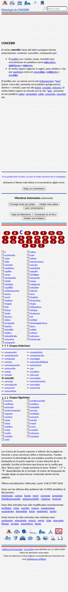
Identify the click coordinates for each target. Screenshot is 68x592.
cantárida (35, 268)
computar (9, 358)
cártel (7, 281)
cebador (34, 287)
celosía (33, 290)
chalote (8, 300)
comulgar (35, 358)
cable (41, 94)
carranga (45, 495)
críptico (8, 426)
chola (16, 508)
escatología (7, 511)
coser (7, 420)
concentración (37, 381)
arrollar (15, 523)
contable (34, 407)
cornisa (8, 417)
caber (21, 94)
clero (32, 326)
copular (8, 413)
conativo (34, 371)
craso (7, 423)
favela (27, 495)
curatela (34, 436)
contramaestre (12, 410)
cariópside (10, 277)
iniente (51, 72)
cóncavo (34, 375)
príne (13, 75)
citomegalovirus (38, 323)
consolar (9, 407)
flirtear (5, 523)
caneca (18, 495)
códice (7, 332)
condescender (37, 400)
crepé (33, 423)
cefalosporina (11, 290)
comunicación (12, 365)
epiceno (56, 87)
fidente (15, 65)
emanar (39, 72)
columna (9, 339)
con (32, 368)
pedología (42, 511)
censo (7, 294)
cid (31, 316)
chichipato (7, 495)
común (8, 362)
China (7, 310)
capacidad (31, 94)
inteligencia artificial (36, 559)
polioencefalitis (30, 499)
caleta (33, 258)
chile (48, 520)
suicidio (25, 508)
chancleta (35, 300)
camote (8, 265)
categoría (35, 284)
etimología (21, 520)
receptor (61, 94)
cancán (34, 265)
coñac (7, 371)
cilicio (7, 320)
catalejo (8, 284)
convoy (34, 410)
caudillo (8, 287)
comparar (9, 342)
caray (7, 274)
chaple (8, 303)
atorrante (58, 520)
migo (28, 65)
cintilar (33, 320)
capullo (34, 271)
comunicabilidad (39, 362)
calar (7, 258)
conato (8, 375)
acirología (57, 495)
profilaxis (6, 508)
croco (33, 426)
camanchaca (36, 261)
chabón (34, 297)
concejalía (35, 378)
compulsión (36, 352)
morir (36, 495)
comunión (9, 368)
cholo (7, 313)
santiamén (7, 520)
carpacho (35, 277)
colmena (34, 336)
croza (7, 430)
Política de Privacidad (12, 549)
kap (50, 90)
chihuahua (35, 307)
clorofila (8, 329)
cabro (33, 252)
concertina (10, 391)
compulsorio (11, 355)
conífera (34, 404)
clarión (8, 326)
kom (57, 81)
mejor (41, 520)
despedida (21, 511)
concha (8, 400)
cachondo (9, 255)
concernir (9, 387)
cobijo (33, 329)
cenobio (46, 87)
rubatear (45, 499)
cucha (7, 433)
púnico (32, 520)
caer (32, 255)
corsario (34, 417)
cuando (34, 430)
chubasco (35, 313)
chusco (8, 316)
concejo (8, 381)
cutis (6, 439)
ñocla (32, 511)
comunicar (35, 365)
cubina (49, 62)
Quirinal (56, 499)
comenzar (35, 339)
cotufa (33, 420)
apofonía (18, 72)
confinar (8, 404)
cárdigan (34, 274)
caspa (33, 281)
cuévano (34, 433)
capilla (7, 271)
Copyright (28, 549)
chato (33, 303)
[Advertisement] (34, 28)
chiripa (33, 310)
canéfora (9, 268)
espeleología (48, 508)
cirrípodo (9, 323)
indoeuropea (47, 81)
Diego (38, 523)
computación (37, 355)
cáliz (6, 261)
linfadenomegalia (10, 499)
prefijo (14, 59)
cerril (7, 297)
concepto (50, 94)
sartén (53, 511)
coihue (33, 332)
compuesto (10, 352)
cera (32, 294)
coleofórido (10, 336)
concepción (10, 384)
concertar (35, 387)
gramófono (27, 523)
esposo (35, 508)
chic (6, 307)
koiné (38, 87)
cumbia (8, 436)
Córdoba (34, 413)
